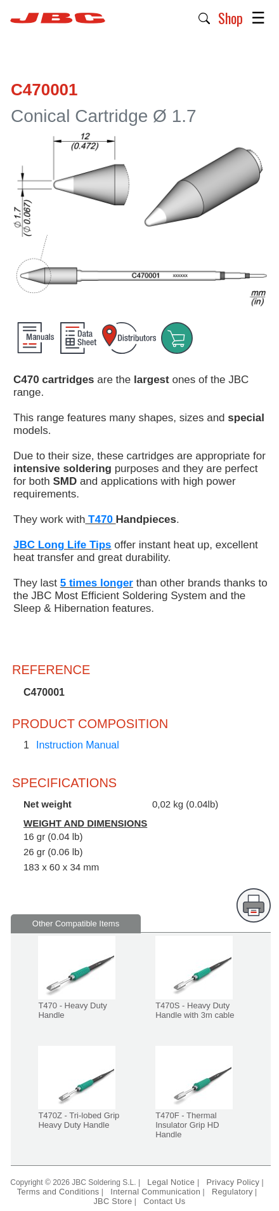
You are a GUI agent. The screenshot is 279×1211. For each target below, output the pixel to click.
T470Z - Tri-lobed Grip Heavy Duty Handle (78, 1120)
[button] (204, 17)
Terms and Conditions (58, 1191)
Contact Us (164, 1201)
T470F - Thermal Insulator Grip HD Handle (187, 1125)
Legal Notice (172, 1182)
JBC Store (112, 1201)
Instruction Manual (77, 745)
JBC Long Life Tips (62, 545)
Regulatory (232, 1191)
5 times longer (96, 583)
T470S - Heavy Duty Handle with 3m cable (194, 1010)
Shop (230, 18)
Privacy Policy (232, 1182)
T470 (100, 519)
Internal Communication (155, 1191)
